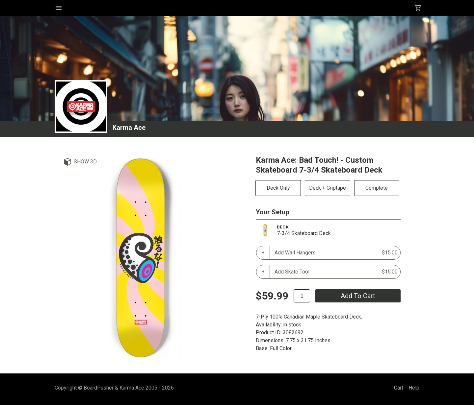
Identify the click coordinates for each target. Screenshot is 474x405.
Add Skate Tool (336, 271)
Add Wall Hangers (336, 252)
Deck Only (278, 188)
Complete (376, 188)
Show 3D (85, 161)
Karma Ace (129, 127)
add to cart (358, 296)
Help (413, 388)
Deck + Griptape (327, 188)
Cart (398, 388)
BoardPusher (99, 388)
